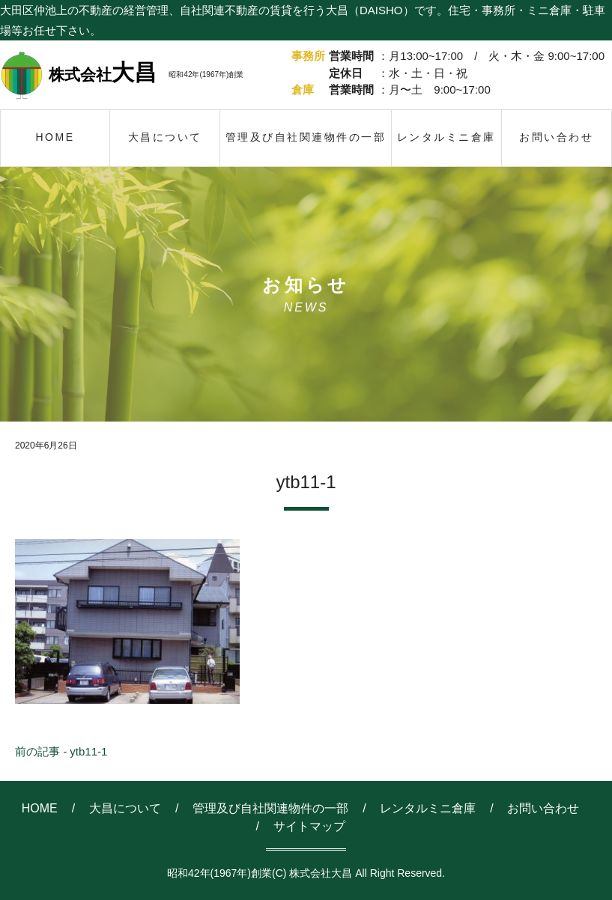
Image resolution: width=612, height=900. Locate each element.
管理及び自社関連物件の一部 (270, 808)
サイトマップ (309, 826)
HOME (40, 808)
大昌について (125, 808)
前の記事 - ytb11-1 (61, 751)
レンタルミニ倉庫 (428, 808)
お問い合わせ (543, 808)
